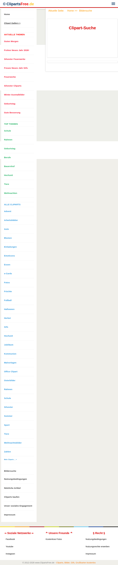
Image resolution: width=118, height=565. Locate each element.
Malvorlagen (10, 363)
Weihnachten (10, 193)
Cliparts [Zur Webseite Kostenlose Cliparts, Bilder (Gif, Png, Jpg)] (20, 4)
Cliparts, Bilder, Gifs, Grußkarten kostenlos (76, 562)
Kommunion (10, 354)
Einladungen (10, 247)
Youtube (9, 546)
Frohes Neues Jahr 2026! (16, 50)
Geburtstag (9, 104)
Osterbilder (9, 380)
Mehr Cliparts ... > (10, 459)
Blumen (8, 238)
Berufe (7, 157)
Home (7, 14)
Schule (7, 131)
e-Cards (8, 273)
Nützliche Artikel (12, 488)
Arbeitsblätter (11, 220)
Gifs (6, 327)
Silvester (8, 407)
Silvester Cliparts (13, 86)
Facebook (10, 539)
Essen (7, 265)
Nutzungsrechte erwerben (97, 546)
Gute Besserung (12, 113)
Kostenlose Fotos (54, 539)
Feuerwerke (10, 77)
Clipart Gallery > (12, 23)
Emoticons (9, 256)
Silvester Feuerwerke (14, 59)
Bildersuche (10, 471)
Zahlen (7, 452)
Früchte (8, 291)
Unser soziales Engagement (18, 506)
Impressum (9, 515)
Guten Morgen (11, 41)
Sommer (8, 416)
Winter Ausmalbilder (14, 95)
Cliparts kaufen (11, 497)
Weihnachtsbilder (13, 443)
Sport (7, 425)
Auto (6, 229)
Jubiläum (8, 345)
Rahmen (8, 140)
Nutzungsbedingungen (15, 479)
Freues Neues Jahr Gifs (16, 68)
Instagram (10, 554)
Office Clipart (10, 371)
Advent (7, 211)
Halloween (9, 309)
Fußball (8, 300)
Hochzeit (8, 175)
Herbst (7, 318)
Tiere (6, 184)
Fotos (7, 282)
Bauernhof (9, 166)
